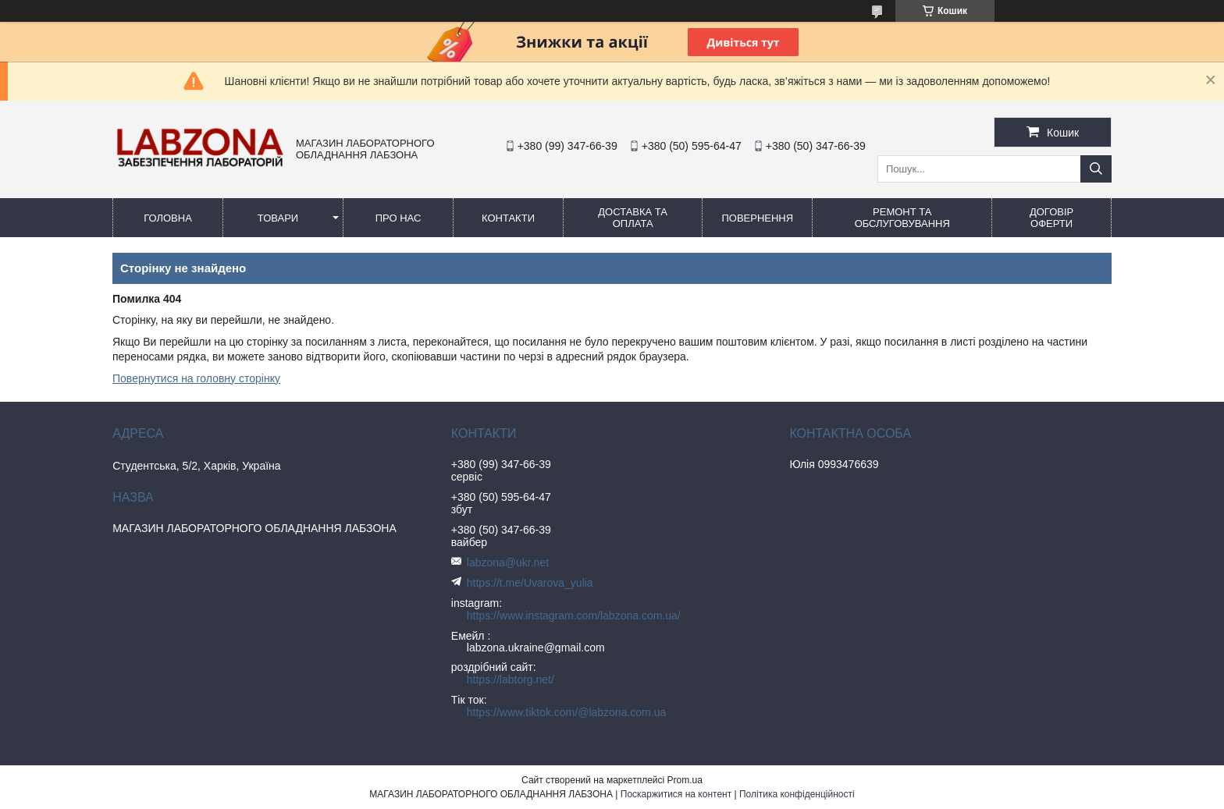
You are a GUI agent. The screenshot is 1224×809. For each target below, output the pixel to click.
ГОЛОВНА (168, 218)
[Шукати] (1096, 169)
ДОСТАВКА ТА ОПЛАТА (632, 217)
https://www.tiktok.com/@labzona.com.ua (566, 712)
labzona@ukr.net (508, 562)
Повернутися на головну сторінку (196, 378)
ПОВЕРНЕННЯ (757, 218)
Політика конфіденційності (797, 794)
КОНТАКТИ (508, 218)
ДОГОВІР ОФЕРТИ (1051, 217)
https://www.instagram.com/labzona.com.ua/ (574, 615)
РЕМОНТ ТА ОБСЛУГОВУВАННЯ (902, 217)
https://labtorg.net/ (510, 679)
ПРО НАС (398, 218)
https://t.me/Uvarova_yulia (530, 583)
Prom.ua (685, 780)
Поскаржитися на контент (676, 794)
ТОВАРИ (278, 218)
